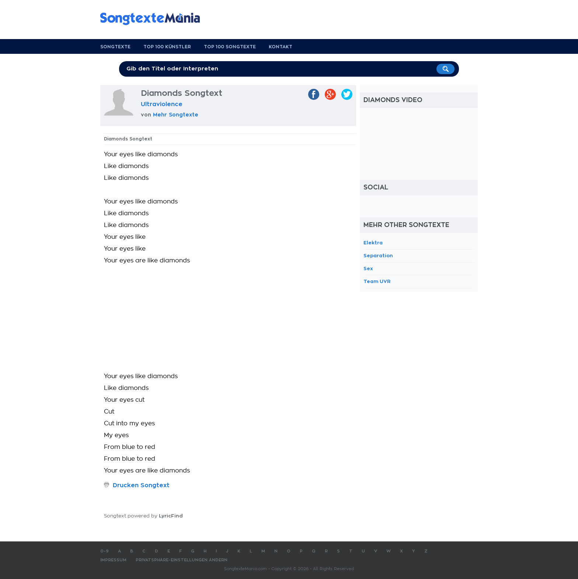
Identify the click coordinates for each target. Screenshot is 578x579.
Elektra (373, 242)
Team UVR (376, 281)
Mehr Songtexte (175, 114)
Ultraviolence (161, 104)
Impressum (113, 560)
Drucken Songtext (141, 485)
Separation (378, 255)
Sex (368, 268)
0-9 (104, 551)
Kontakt (280, 47)
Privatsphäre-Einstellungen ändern (181, 560)
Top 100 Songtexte (230, 47)
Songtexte (115, 47)
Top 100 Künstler (167, 47)
